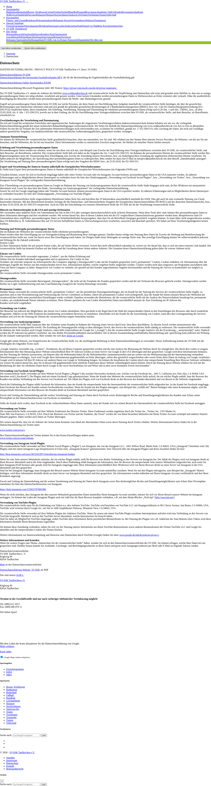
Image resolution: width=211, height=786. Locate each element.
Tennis (84, 15)
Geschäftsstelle (13, 37)
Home (9, 6)
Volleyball (111, 15)
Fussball (65, 12)
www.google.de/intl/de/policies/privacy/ (139, 535)
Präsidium (26, 37)
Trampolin (11, 717)
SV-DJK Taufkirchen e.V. (12, 1)
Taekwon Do (75, 15)
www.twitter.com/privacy (12, 430)
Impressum (11, 760)
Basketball (22, 12)
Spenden (10, 757)
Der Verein (11, 31)
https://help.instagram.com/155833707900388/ (23, 489)
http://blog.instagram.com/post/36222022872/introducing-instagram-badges (37, 454)
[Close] (2, 781)
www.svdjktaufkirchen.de (75, 93)
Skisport (50, 15)
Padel (80, 26)
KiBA (9, 672)
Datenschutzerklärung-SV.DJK (15, 74)
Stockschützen (61, 15)
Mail (2, 564)
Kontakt (10, 766)
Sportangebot (12, 9)
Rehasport (41, 15)
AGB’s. (19, 575)
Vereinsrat (66, 37)
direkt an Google (75, 335)
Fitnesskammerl (32, 26)
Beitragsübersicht (14, 34)
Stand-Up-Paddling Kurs (95, 26)
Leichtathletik (20, 15)
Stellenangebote (36, 40)
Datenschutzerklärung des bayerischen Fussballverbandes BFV (31, 77)
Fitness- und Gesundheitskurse (21, 20)
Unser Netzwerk (69, 40)
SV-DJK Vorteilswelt (16, 28)
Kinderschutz (47, 34)
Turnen (102, 15)
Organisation (60, 34)
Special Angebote (14, 23)
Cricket (50, 12)
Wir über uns (96, 40)
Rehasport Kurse (62, 20)
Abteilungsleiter (39, 37)
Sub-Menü (11, 48)
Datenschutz (12, 763)
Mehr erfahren (7, 646)
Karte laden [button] (5, 651)
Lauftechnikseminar (68, 26)
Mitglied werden (14, 42)
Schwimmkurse (78, 20)
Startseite (10, 53)
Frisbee (57, 12)
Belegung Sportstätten (17, 40)
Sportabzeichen (115, 26)
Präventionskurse (44, 20)
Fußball (10, 695)
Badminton (11, 12)
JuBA (9, 674)
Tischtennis (93, 15)
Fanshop (27, 34)
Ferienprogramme (15, 26)
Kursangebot (12, 17)
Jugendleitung (54, 37)
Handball (73, 12)
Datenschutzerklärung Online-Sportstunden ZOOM (25, 82)
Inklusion (36, 34)
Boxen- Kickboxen (37, 12)
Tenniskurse (100, 20)
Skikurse (89, 20)
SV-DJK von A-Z (52, 40)
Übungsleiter (83, 40)
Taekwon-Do (12, 709)
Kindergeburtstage (49, 26)
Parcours (31, 15)
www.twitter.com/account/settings (17, 438)
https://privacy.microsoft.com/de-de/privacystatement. (90, 88)
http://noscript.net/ (164, 497)
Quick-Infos (34, 48)
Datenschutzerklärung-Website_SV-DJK (20, 570)
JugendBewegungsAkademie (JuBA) (96, 12)
